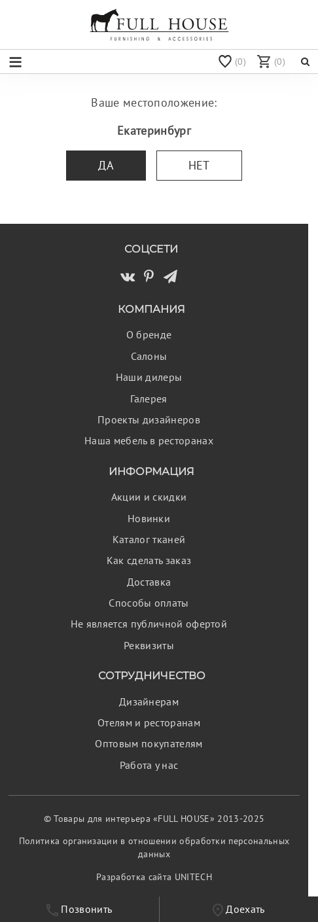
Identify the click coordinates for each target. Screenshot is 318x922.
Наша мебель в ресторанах (148, 440)
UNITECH (193, 877)
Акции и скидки (148, 496)
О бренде (149, 334)
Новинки (149, 518)
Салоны (149, 356)
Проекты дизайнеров (148, 419)
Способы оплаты (148, 602)
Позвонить (79, 909)
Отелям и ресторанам (148, 722)
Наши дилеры (149, 376)
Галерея (148, 398)
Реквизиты (149, 645)
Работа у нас (149, 764)
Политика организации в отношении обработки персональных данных (154, 847)
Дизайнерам (149, 701)
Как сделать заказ (149, 560)
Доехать (239, 909)
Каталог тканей (149, 539)
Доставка (149, 581)
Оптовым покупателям (148, 743)
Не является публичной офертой (149, 623)
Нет (199, 165)
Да (106, 165)
